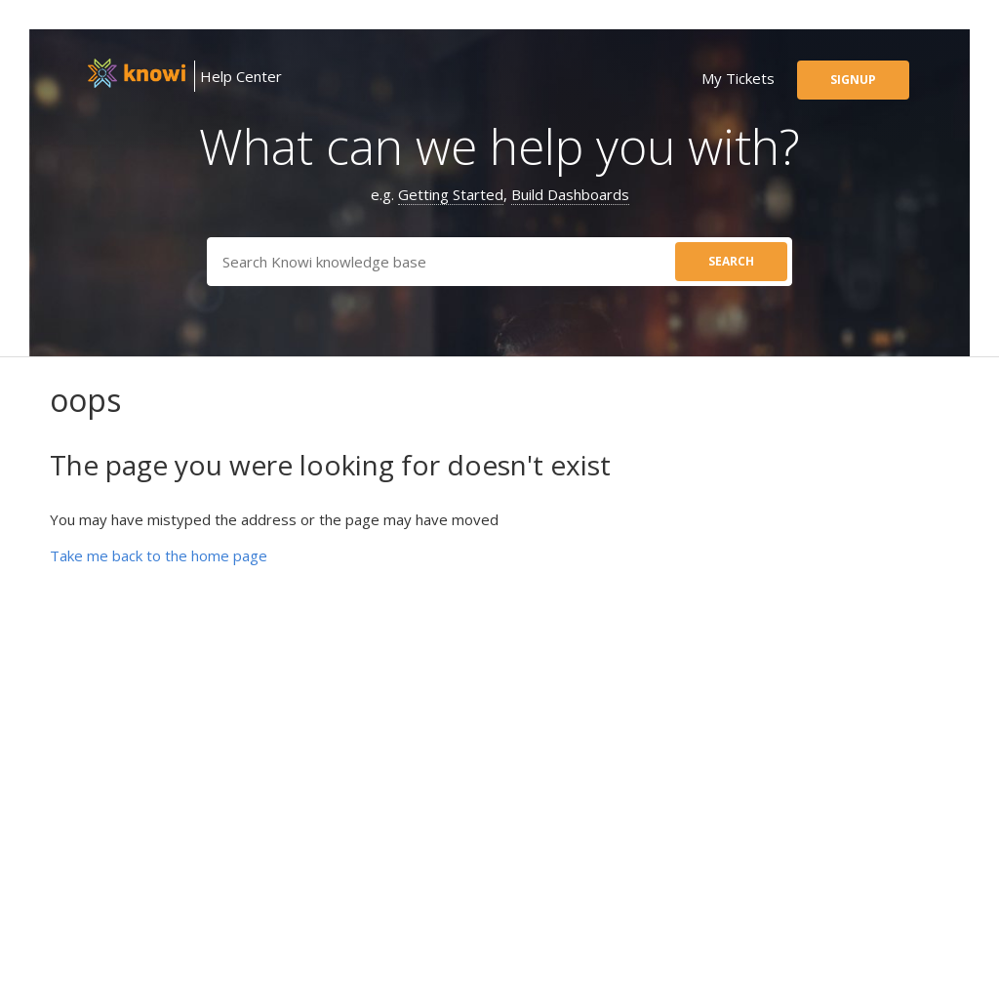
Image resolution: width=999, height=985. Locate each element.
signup (853, 79)
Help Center (241, 76)
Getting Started (450, 194)
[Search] (499, 261)
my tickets (738, 78)
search (731, 261)
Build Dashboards (570, 194)
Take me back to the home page (158, 555)
